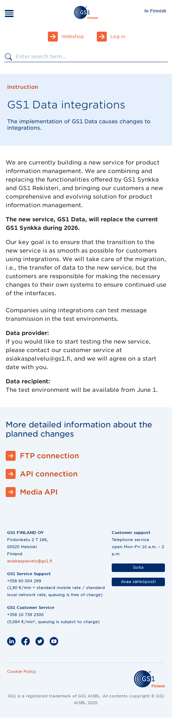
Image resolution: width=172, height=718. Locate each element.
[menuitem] (155, 10)
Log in (117, 36)
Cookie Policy (21, 671)
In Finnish (155, 11)
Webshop (72, 36)
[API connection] (86, 474)
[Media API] (86, 492)
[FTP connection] (86, 456)
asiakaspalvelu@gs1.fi (29, 560)
